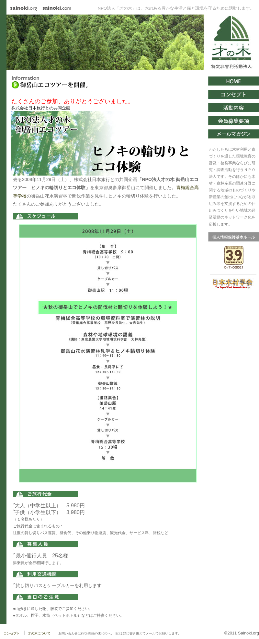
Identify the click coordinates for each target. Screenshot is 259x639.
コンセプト (12, 633)
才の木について (39, 633)
